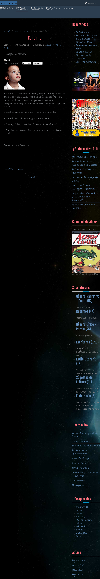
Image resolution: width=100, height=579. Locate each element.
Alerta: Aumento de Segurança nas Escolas (84, 163)
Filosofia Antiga (80, 492)
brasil (79, 537)
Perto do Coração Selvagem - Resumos (83, 187)
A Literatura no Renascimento (80, 485)
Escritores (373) (87, 342)
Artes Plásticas (80, 501)
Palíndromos (78, 514)
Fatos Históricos (81, 474)
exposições (82, 531)
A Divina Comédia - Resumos (83, 171)
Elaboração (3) (85, 396)
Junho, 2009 (78, 565)
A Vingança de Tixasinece (83, 57)
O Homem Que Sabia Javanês (83, 206)
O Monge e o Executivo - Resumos (85, 467)
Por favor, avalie (12, 63)
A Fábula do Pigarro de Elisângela (86, 37)
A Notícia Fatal (84, 42)
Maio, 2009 (77, 570)
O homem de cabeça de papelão (85, 179)
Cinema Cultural (80, 496)
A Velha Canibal (84, 52)
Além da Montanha (86, 62)
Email (20, 169)
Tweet (32, 177)
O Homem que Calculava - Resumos (85, 507)
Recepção (6, 9)
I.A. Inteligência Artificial (84, 157)
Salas (22, 9)
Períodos (37, 9)
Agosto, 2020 (79, 561)
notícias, (80, 540)
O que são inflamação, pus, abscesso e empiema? (84, 197)
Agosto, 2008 (79, 575)
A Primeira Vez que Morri (86, 47)
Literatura (24, 31)
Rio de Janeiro (84, 544)
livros (79, 534)
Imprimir (9, 169)
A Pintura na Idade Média (86, 479)
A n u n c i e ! (53, 9)
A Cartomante (83, 32)
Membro (68, 8)
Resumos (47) (85, 311)
